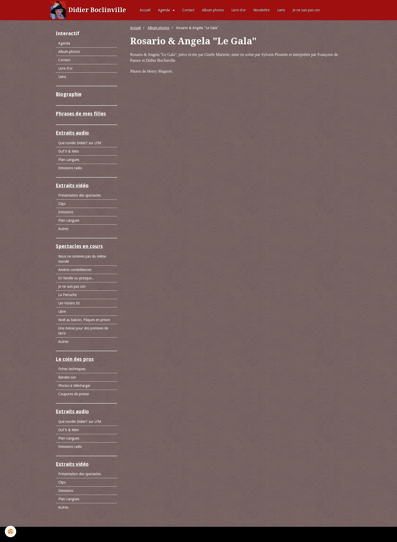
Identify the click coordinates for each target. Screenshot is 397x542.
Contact (188, 10)
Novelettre (261, 10)
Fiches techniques (71, 369)
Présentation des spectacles (79, 195)
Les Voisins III (69, 303)
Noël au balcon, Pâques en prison (84, 320)
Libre (62, 311)
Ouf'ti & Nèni (68, 151)
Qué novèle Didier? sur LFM (79, 143)
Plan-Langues (68, 160)
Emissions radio (70, 168)
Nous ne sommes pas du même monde (82, 258)
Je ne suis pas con (306, 10)
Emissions (65, 212)
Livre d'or (238, 10)
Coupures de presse (73, 394)
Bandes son (67, 377)
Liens (281, 10)
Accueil (145, 10)
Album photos (213, 10)
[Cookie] (10, 531)
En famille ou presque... (76, 278)
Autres (63, 229)
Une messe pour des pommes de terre (83, 330)
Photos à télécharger (74, 386)
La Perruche (67, 295)
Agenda (164, 10)
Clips (62, 204)
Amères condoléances (74, 270)
